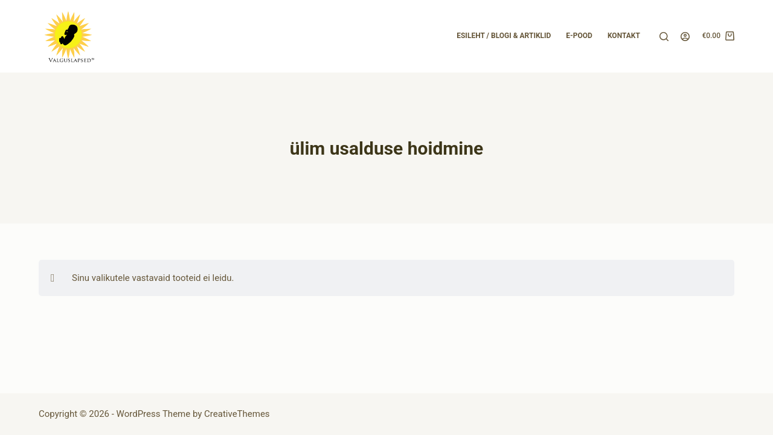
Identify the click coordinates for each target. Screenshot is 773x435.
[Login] (685, 36)
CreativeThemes (237, 413)
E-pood (579, 35)
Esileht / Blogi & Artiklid (504, 35)
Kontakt (624, 35)
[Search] (664, 36)
